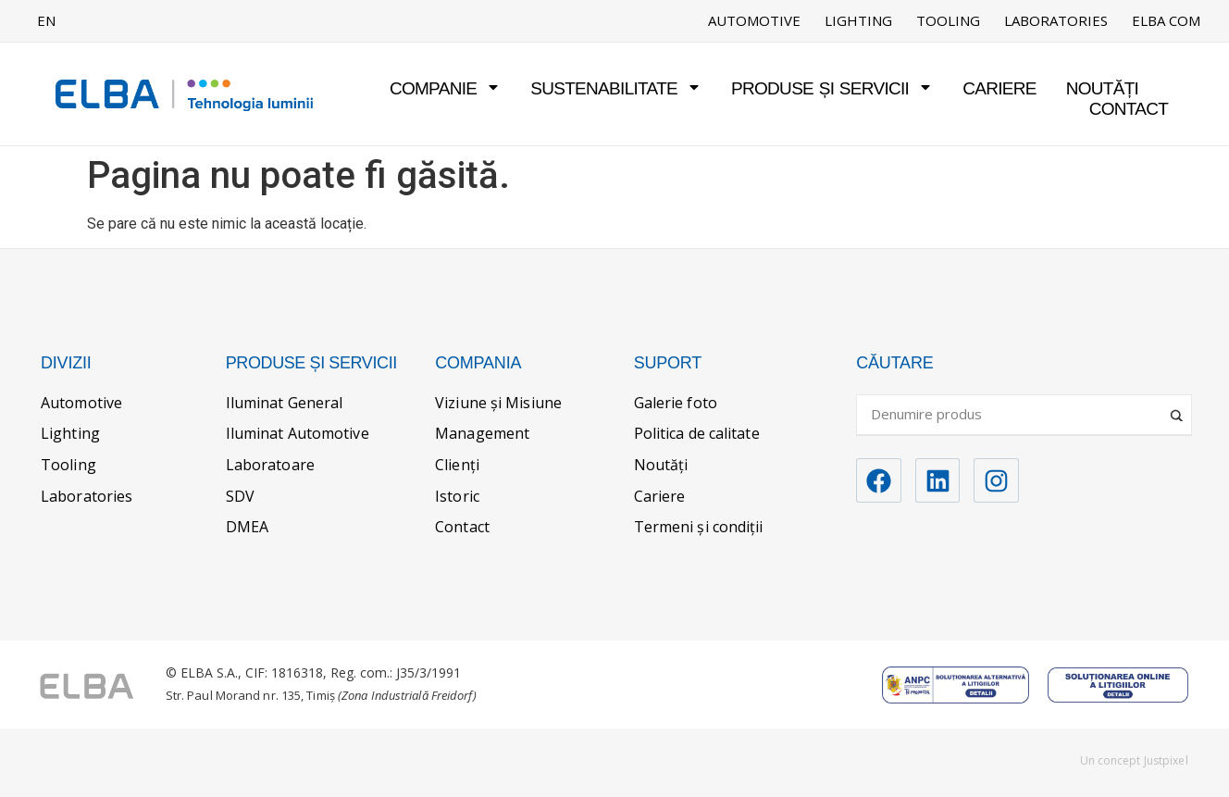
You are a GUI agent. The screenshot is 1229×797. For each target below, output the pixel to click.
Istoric (457, 496)
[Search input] (1016, 414)
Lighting (858, 21)
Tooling (948, 21)
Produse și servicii (832, 88)
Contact (1129, 109)
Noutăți (1102, 88)
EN (46, 20)
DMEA (247, 527)
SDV (240, 496)
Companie (445, 88)
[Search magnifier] (1178, 408)
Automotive (754, 21)
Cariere (999, 88)
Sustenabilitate (615, 88)
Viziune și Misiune (498, 402)
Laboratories (1056, 21)
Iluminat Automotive (297, 433)
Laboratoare (270, 465)
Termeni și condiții (698, 527)
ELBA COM (1166, 21)
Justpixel (1166, 760)
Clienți (457, 465)
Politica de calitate (697, 433)
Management (482, 433)
